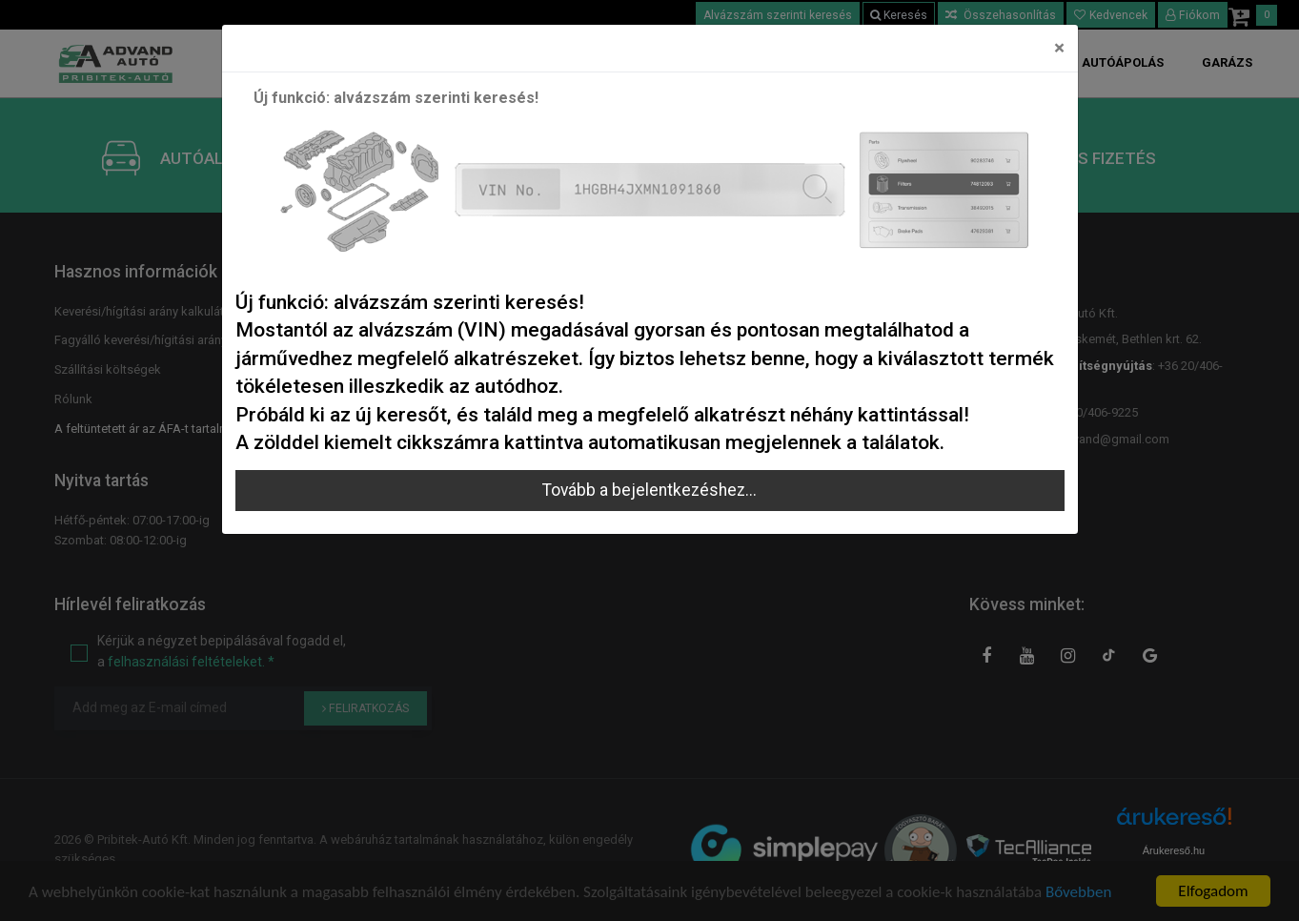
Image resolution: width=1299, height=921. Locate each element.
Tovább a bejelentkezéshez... (649, 490)
